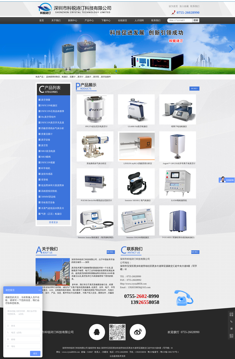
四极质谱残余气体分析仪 (52, 129)
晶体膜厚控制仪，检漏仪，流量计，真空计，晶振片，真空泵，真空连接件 (78, 77)
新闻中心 (72, 20)
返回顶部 (231, 336)
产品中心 (89, 20)
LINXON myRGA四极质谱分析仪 (138, 163)
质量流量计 (47, 134)
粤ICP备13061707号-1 (169, 352)
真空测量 (45, 100)
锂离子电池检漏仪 (179, 126)
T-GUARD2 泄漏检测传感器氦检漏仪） (179, 237)
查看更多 (53, 222)
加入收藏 (184, 6)
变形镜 (44, 179)
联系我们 (194, 6)
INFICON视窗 (48, 162)
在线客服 (231, 314)
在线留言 (122, 20)
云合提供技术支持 (117, 356)
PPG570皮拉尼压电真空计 (96, 126)
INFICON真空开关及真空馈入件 (52, 123)
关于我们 (56, 20)
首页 (41, 20)
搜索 (196, 20)
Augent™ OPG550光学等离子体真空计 (179, 163)
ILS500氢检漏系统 (179, 200)
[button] (116, 71)
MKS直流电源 (48, 151)
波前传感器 (47, 174)
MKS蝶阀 (46, 157)
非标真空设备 (48, 202)
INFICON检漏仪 (49, 105)
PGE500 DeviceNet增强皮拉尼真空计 (96, 200)
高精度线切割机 (49, 191)
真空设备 (45, 140)
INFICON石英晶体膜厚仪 (52, 112)
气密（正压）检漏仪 (51, 214)
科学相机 (45, 168)
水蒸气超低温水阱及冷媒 (52, 209)
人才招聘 (139, 20)
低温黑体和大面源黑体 (52, 185)
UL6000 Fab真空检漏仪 (138, 126)
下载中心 (105, 20)
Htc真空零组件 (48, 117)
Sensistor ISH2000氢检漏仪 (137, 237)
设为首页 (173, 6)
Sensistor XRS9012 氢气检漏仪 (137, 200)
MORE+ (194, 88)
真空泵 (44, 145)
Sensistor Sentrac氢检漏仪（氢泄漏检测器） (96, 237)
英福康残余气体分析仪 (96, 163)
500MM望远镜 (48, 197)
